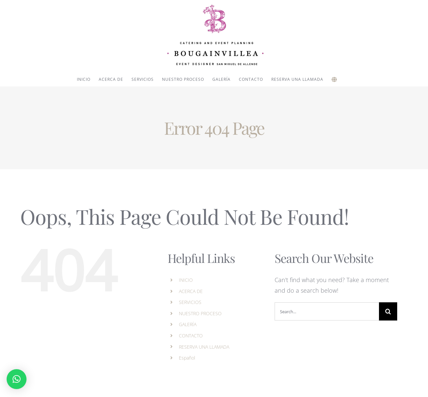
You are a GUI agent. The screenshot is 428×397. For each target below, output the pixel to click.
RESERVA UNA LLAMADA (204, 347)
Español (187, 358)
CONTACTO (191, 335)
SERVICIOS (190, 302)
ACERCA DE (191, 291)
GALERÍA (187, 324)
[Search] (388, 311)
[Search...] (327, 311)
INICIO (186, 280)
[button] (17, 379)
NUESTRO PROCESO (200, 313)
